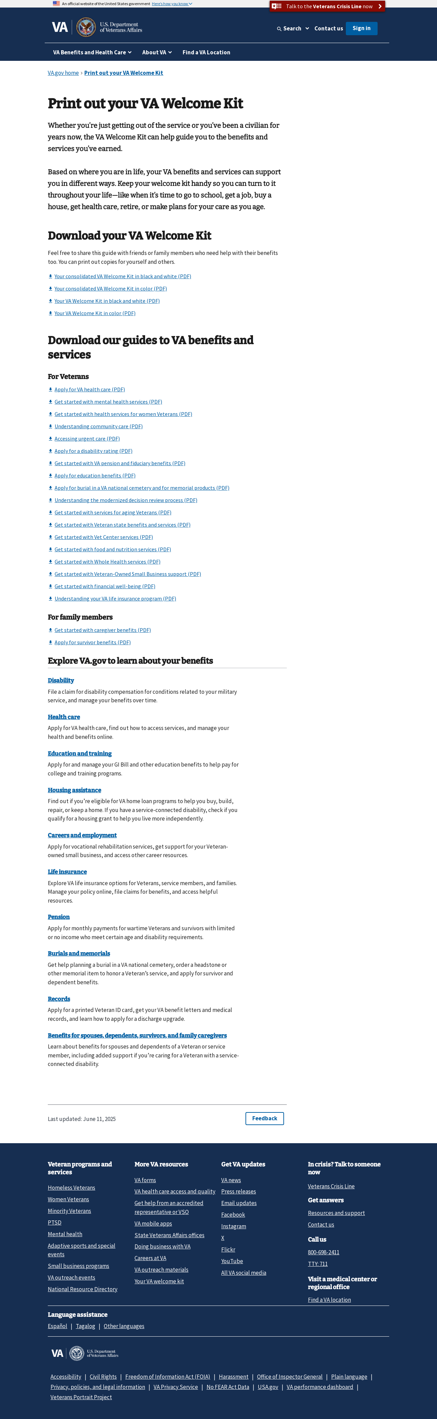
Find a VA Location (206, 52)
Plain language (349, 1376)
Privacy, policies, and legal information (98, 1387)
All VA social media (243, 1272)
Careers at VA (150, 1258)
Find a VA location (329, 1299)
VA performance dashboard (320, 1387)
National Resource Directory (82, 1289)
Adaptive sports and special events (81, 1250)
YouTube (232, 1261)
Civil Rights (103, 1376)
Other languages (124, 1326)
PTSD (54, 1222)
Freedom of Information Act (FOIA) (167, 1376)
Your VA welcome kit (159, 1281)
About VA (154, 52)
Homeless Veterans (71, 1187)
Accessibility (66, 1376)
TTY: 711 (318, 1264)
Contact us (328, 28)
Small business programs (78, 1266)
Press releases (238, 1191)
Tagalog (85, 1326)
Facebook (233, 1214)
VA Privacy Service (176, 1387)
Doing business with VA (163, 1246)
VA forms (145, 1180)
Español (57, 1326)
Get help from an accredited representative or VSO (169, 1207)
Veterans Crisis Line (331, 1186)
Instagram (233, 1226)
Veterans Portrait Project (81, 1397)
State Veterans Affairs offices (170, 1235)
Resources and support (336, 1213)
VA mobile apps (153, 1223)
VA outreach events (71, 1277)
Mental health (65, 1234)
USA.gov (268, 1387)
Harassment (234, 1376)
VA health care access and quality (175, 1191)
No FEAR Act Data (228, 1387)
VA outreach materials (161, 1269)
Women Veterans (68, 1199)
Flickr (228, 1249)
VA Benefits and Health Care (89, 52)
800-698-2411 (323, 1252)
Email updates (239, 1203)
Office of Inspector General (290, 1376)
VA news (231, 1180)
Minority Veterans (69, 1211)
